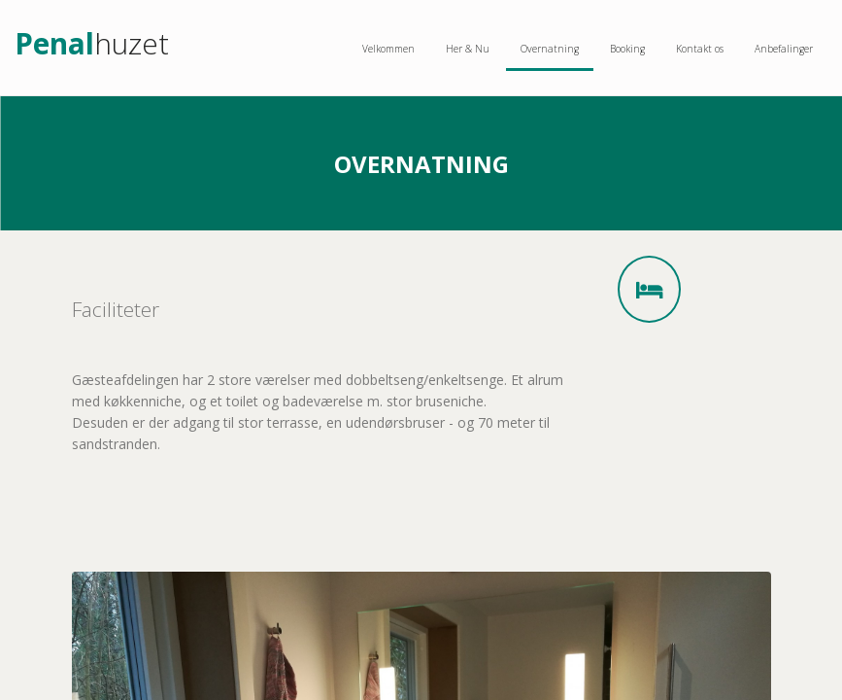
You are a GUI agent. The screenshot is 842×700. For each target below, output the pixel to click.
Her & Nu (467, 48)
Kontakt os (700, 48)
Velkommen (388, 48)
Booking (627, 48)
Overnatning (550, 48)
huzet (92, 46)
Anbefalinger (784, 48)
